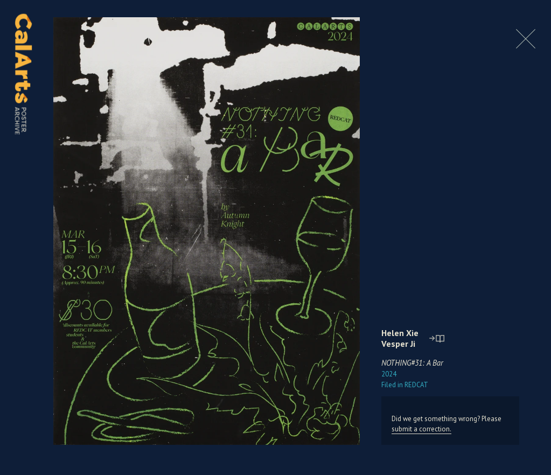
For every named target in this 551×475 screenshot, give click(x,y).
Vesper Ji (398, 343)
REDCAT (404, 384)
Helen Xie (400, 332)
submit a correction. (421, 429)
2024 (388, 374)
